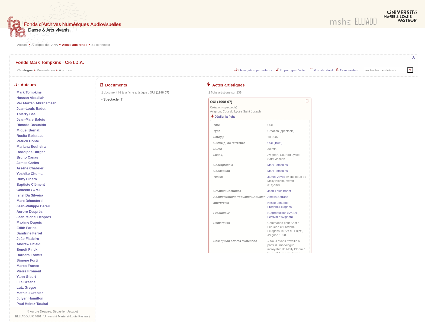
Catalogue (25, 70)
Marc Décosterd (30, 201)
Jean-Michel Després (34, 217)
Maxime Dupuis (29, 222)
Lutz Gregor (26, 287)
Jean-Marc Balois (31, 119)
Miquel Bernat (28, 130)
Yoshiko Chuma (30, 174)
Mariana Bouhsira (31, 146)
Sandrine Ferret (29, 233)
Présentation (46, 70)
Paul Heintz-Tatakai (32, 304)
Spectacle (112, 99)
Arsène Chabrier (30, 168)
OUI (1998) (274, 142)
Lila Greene (26, 282)
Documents (113, 85)
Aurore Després (30, 212)
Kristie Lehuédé (277, 202)
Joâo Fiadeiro (28, 239)
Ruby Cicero (27, 179)
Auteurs (25, 85)
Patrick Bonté (28, 141)
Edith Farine (27, 228)
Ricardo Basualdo (31, 125)
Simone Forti (27, 260)
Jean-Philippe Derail (33, 206)
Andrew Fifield (28, 244)
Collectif (28, 190)
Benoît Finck (27, 249)
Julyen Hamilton (30, 298)
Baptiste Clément (31, 184)
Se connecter (100, 44)
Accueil (22, 44)
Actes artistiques (226, 85)
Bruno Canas (27, 157)
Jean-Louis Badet (31, 109)
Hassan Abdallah (30, 98)
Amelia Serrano (277, 196)
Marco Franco (28, 266)
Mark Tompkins (277, 164)
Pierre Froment (29, 271)
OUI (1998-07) (221, 102)
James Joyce (276, 176)
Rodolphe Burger (31, 152)
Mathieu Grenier (30, 293)
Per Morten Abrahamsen (36, 103)
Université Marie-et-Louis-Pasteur (66, 316)
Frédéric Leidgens (279, 206)
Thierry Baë (26, 114)
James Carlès (28, 163)
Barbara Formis (29, 255)
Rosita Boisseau (30, 136)
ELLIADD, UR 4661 (28, 316)
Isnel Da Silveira (30, 195)
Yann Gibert (26, 277)
